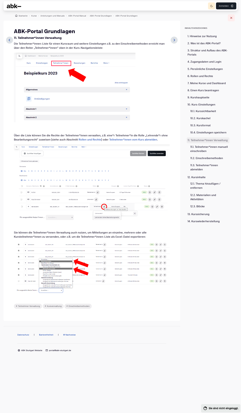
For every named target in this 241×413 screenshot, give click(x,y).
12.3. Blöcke (197, 206)
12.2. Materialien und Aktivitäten (203, 197)
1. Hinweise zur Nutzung (202, 36)
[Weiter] (174, 40)
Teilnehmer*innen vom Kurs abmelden (133, 140)
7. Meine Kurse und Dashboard (207, 83)
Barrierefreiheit (46, 334)
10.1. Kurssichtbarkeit (203, 111)
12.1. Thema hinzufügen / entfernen (205, 186)
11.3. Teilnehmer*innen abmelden (204, 167)
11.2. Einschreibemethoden (206, 158)
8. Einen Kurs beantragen (203, 90)
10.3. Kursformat (200, 125)
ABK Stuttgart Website (31, 350)
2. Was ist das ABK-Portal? (204, 43)
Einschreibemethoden (79, 306)
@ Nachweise (69, 334)
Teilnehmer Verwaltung (29, 306)
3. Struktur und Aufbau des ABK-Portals (208, 53)
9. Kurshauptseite (198, 97)
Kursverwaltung (54, 306)
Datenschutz (23, 334)
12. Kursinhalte (197, 177)
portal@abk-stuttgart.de (60, 350)
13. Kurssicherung (198, 214)
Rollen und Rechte (90, 140)
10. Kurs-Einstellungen (201, 105)
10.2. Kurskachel (200, 118)
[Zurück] (9, 40)
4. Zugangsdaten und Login (204, 62)
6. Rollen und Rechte (200, 76)
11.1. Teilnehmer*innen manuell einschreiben (209, 149)
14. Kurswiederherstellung (204, 221)
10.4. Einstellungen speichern (208, 132)
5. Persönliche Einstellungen (205, 69)
